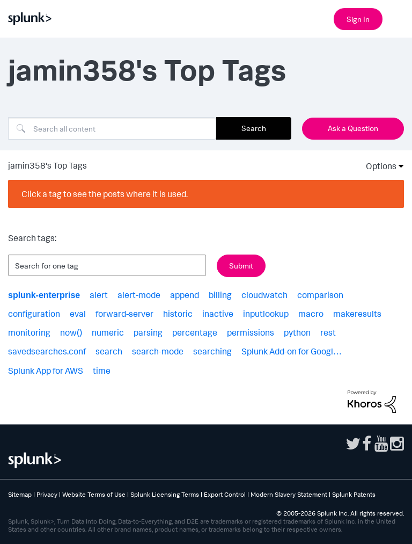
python (297, 332)
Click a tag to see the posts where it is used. (104, 193)
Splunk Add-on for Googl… (291, 351)
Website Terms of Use (94, 494)
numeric (108, 332)
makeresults (357, 313)
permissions (250, 332)
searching (212, 351)
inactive (217, 313)
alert (99, 294)
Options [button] (377, 166)
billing (220, 294)
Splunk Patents (354, 494)
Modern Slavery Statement (289, 494)
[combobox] (112, 128)
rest (328, 332)
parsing (148, 332)
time (102, 370)
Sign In (358, 19)
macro (310, 313)
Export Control (225, 494)
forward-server (124, 313)
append (184, 294)
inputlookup (266, 313)
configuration (34, 313)
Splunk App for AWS (45, 370)
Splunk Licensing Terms (164, 494)
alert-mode (138, 294)
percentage (194, 332)
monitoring (29, 332)
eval (78, 313)
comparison (320, 294)
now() (71, 332)
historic (178, 313)
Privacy (46, 494)
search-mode (157, 351)
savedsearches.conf (47, 351)
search (108, 351)
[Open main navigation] (397, 18)
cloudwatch (264, 294)
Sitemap (20, 494)
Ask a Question (353, 128)
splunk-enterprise (44, 295)
